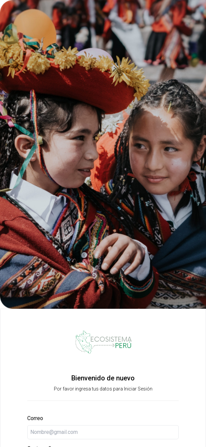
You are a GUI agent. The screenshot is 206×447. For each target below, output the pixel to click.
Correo (35, 418)
